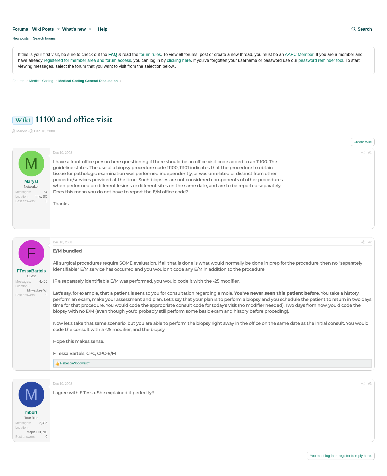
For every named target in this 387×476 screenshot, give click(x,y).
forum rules (150, 54)
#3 (370, 384)
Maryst (21, 131)
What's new (74, 29)
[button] (58, 29)
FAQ (112, 54)
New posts (20, 38)
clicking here (179, 60)
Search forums (44, 38)
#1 (370, 153)
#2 (370, 242)
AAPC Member (299, 54)
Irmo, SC (41, 196)
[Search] (361, 29)
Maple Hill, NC (37, 432)
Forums (20, 29)
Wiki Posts (43, 29)
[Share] (363, 153)
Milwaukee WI (37, 290)
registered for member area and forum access (87, 60)
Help (103, 29)
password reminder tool (321, 60)
